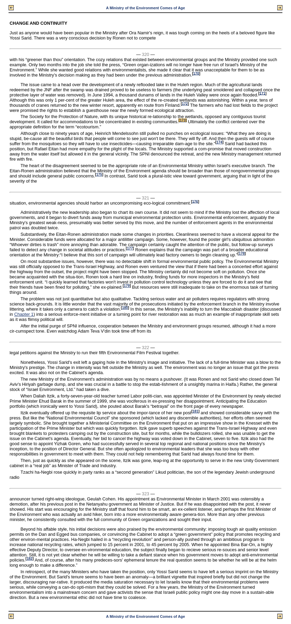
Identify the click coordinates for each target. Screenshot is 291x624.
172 (185, 103)
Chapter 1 (24, 314)
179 (127, 286)
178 (242, 253)
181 (195, 411)
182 (30, 559)
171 (262, 93)
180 (125, 308)
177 (130, 248)
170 (196, 73)
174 (219, 142)
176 (195, 201)
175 (99, 174)
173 (183, 120)
